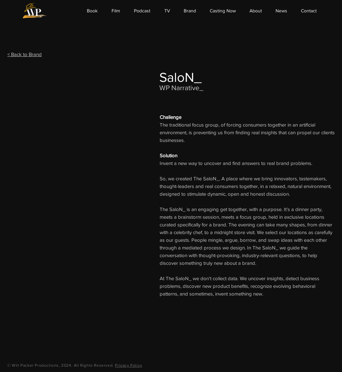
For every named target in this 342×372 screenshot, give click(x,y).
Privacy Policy (128, 365)
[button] (255, 11)
